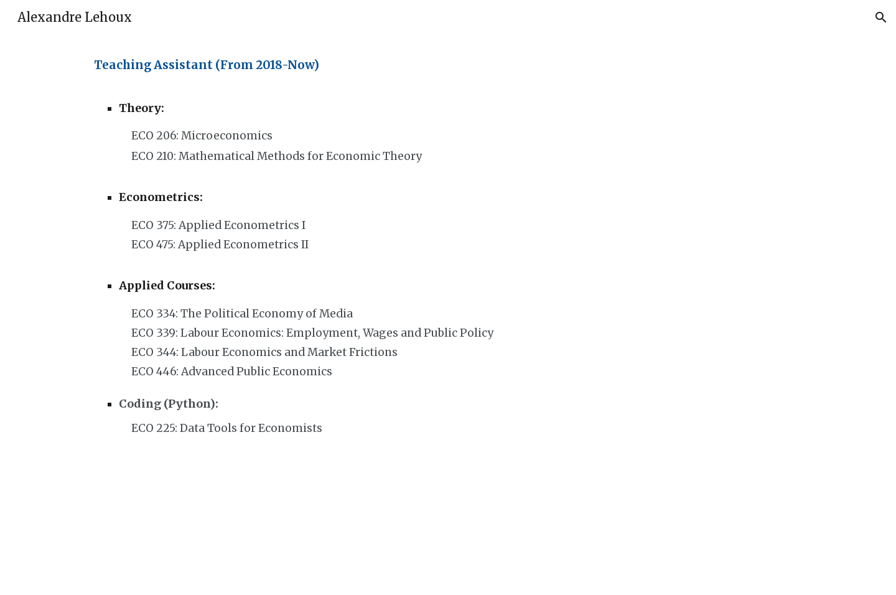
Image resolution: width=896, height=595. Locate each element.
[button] (881, 17)
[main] (356, 65)
